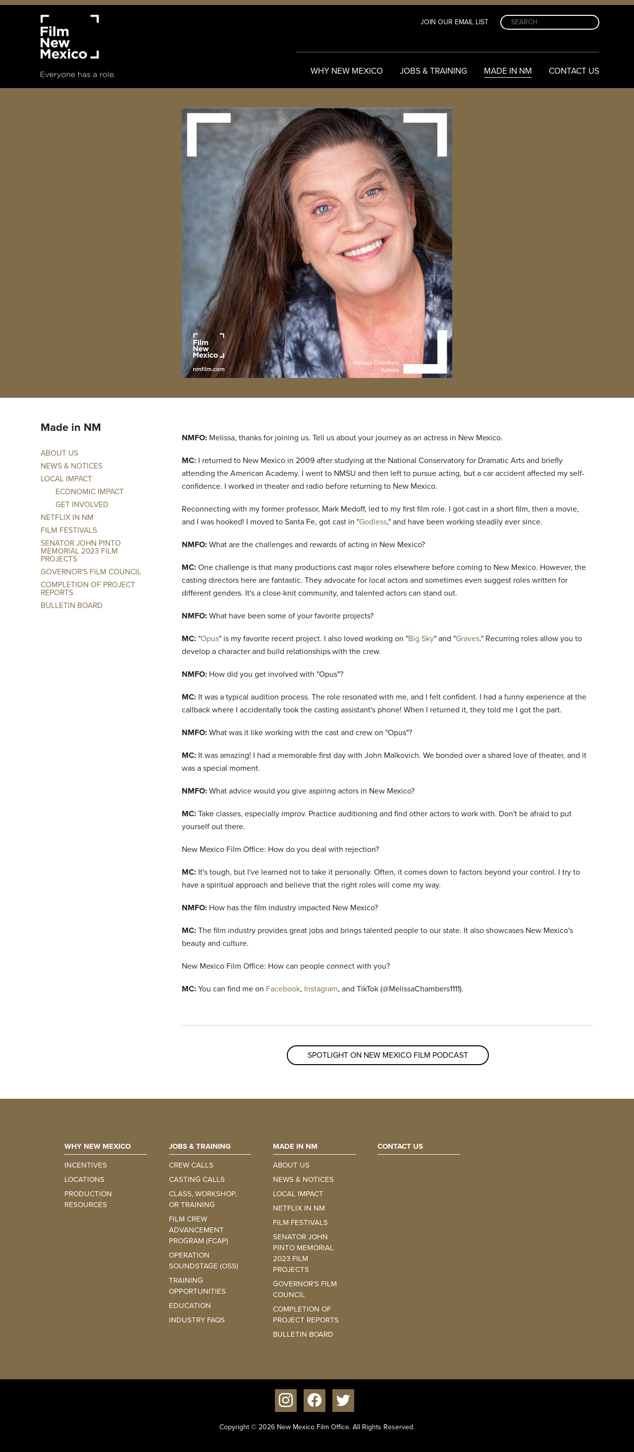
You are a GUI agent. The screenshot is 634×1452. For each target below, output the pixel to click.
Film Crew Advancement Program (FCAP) (198, 1230)
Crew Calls (191, 1165)
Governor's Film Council (91, 572)
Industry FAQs (197, 1319)
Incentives (85, 1165)
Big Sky (421, 638)
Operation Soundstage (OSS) (203, 1260)
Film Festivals (69, 530)
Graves (467, 638)
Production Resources (88, 1199)
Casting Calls (197, 1179)
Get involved (81, 505)
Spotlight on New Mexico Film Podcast (388, 1055)
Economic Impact (89, 492)
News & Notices (72, 466)
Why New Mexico (347, 71)
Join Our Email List (454, 22)
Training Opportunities (197, 1286)
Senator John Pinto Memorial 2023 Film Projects (81, 551)
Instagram (321, 988)
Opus (210, 638)
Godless (373, 521)
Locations (84, 1179)
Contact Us (574, 71)
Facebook (283, 988)
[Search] (549, 22)
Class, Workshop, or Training (203, 1199)
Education (190, 1305)
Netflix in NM (67, 517)
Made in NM (508, 71)
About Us (59, 453)
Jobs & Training (433, 71)
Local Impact (66, 479)
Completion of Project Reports (88, 589)
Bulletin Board (72, 605)
